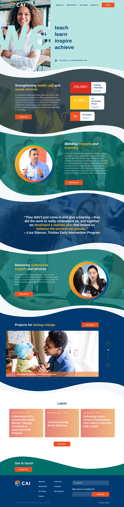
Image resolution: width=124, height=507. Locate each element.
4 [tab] (108, 358)
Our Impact (84, 5)
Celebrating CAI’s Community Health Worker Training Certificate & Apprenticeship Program (23, 424)
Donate (108, 5)
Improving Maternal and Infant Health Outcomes (36, 374)
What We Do (71, 5)
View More (62, 444)
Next (108, 365)
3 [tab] (108, 355)
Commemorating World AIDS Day (58, 424)
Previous (108, 343)
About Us (59, 5)
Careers (41, 496)
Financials (57, 486)
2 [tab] (108, 352)
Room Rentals (59, 491)
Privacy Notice (104, 503)
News (28, 412)
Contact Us (94, 5)
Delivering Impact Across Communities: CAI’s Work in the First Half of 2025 (97, 421)
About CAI (23, 117)
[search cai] (90, 482)
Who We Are (73, 183)
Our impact (90, 325)
